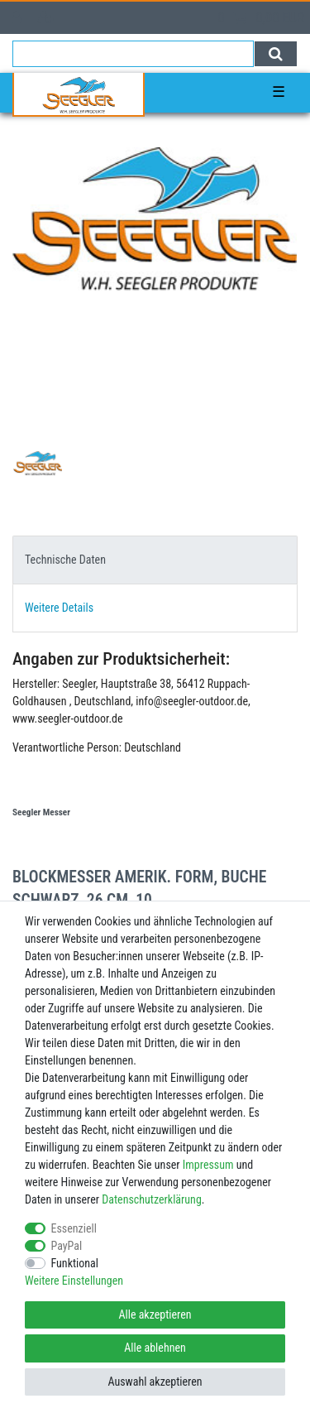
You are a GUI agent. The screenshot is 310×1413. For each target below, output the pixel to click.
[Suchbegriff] (133, 54)
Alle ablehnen (155, 1347)
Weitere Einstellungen (74, 1280)
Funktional (75, 1263)
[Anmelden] (18, 18)
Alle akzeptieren (154, 1314)
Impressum (208, 1164)
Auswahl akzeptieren (154, 1381)
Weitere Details (59, 607)
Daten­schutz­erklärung (152, 1199)
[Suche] (276, 54)
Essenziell (74, 1228)
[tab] (155, 560)
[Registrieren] (47, 18)
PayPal (67, 1245)
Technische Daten (65, 559)
